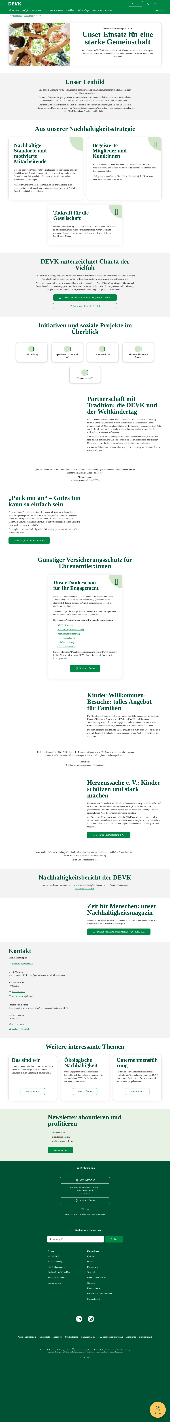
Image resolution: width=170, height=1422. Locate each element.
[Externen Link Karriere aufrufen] (90, 1298)
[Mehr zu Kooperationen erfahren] (93, 1330)
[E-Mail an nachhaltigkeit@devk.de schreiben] (20, 979)
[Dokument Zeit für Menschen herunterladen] (118, 932)
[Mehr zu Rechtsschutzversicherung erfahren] (69, 634)
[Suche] (65, 1282)
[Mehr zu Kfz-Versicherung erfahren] (65, 625)
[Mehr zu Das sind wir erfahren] (32, 1134)
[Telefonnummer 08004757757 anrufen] (85, 1222)
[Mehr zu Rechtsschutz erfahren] (59, 1314)
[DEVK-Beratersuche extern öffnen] (85, 668)
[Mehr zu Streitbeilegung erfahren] (71, 1379)
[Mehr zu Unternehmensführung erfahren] (137, 1134)
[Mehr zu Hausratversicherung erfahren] (66, 638)
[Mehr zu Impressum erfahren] (57, 1379)
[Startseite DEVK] (14, 3)
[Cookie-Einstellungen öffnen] (27, 1379)
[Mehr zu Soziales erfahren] (31, 352)
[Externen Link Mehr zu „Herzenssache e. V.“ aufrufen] (108, 835)
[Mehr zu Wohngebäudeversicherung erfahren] (67, 646)
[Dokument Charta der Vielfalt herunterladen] (85, 297)
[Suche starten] (114, 1281)
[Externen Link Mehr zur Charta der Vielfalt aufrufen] (85, 306)
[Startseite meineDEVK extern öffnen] (152, 4)
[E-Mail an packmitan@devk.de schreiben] (19, 1044)
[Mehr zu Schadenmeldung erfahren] (55, 1304)
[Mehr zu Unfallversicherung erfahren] (66, 642)
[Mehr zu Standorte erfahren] (91, 1325)
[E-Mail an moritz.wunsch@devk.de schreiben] (20, 1012)
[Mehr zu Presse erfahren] (90, 1304)
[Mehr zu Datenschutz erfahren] (44, 1379)
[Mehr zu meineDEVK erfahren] (53, 1298)
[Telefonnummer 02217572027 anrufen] (16, 1007)
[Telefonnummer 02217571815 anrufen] (16, 1040)
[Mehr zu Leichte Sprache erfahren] (55, 1325)
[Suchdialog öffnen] (136, 4)
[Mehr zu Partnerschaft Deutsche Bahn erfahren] (99, 1336)
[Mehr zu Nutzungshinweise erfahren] (88, 1379)
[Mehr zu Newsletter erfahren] (60, 1192)
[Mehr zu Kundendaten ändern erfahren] (56, 1320)
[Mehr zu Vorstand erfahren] (91, 1314)
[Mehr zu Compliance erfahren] (131, 1379)
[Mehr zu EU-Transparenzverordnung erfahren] (111, 1379)
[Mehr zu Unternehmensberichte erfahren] (84, 889)
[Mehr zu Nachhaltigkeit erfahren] (93, 1341)
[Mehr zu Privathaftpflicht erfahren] (71, 629)
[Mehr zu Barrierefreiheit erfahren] (145, 1379)
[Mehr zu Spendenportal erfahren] (29, 540)
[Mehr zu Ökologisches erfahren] (85, 1134)
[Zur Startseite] (9, 16)
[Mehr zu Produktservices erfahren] (56, 1309)
